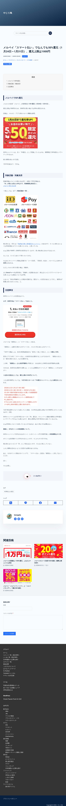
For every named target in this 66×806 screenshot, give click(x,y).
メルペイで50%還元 (14, 81)
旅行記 (5, 752)
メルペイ (25, 56)
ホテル (5, 720)
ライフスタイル (8, 782)
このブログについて (9, 664)
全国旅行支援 (9, 748)
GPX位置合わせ (8, 688)
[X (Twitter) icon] (18, 517)
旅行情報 (6, 736)
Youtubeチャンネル (9, 671)
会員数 (7, 741)
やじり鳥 (7, 13)
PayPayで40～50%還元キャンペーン (29, 244)
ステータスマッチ (10, 718)
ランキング (8, 743)
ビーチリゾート (10, 757)
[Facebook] (40, 501)
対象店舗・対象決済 (14, 84)
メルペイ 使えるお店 (9, 186)
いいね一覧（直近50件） (11, 655)
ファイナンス (7, 768)
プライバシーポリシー (10, 797)
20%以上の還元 (7, 64)
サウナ (7, 761)
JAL (6, 711)
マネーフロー (9, 777)
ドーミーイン (9, 732)
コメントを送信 (9, 631)
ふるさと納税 (9, 775)
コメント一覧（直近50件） (11, 653)
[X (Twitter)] (10, 501)
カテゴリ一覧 (7, 660)
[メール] (55, 501)
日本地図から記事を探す (10, 657)
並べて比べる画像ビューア (11, 686)
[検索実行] (50, 33)
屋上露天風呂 (9, 759)
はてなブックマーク (9, 666)
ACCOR (7, 730)
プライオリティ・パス (12, 716)
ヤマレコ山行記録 (8, 673)
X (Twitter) (6, 669)
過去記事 (6, 662)
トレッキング (9, 764)
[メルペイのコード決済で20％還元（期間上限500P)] (48, 549)
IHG (6, 723)
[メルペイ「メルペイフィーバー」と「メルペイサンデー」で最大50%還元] (17, 574)
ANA (6, 709)
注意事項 (10, 86)
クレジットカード (10, 771)
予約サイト (8, 746)
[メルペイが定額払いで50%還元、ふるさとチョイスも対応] (17, 549)
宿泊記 (7, 755)
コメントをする (8, 611)
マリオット (8, 725)
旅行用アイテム (10, 784)
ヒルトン (8, 727)
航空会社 (6, 707)
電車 (6, 739)
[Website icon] (15, 517)
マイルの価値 (9, 714)
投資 (6, 780)
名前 (4, 603)
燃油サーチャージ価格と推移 (14, 750)
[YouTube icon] (22, 517)
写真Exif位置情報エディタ (11, 683)
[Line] (25, 501)
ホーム (5, 651)
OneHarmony (9, 734)
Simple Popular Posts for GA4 (12, 697)
